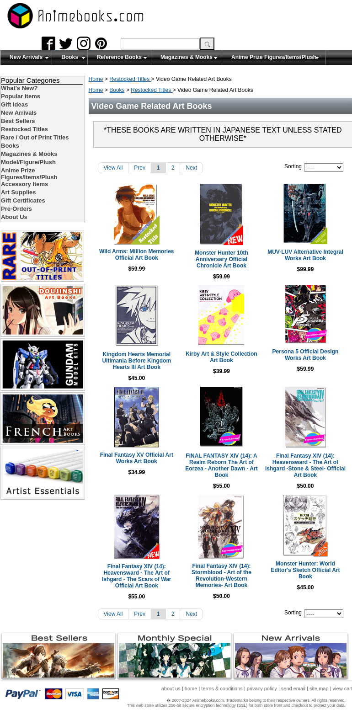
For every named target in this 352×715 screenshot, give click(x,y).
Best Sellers (18, 120)
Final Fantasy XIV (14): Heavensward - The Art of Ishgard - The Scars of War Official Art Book (135, 576)
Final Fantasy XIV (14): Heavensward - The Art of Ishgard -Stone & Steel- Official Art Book (305, 465)
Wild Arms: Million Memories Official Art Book (135, 254)
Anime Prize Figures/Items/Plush (273, 57)
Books (69, 57)
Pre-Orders (16, 208)
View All (113, 168)
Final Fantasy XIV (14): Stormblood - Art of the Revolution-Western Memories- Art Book (221, 575)
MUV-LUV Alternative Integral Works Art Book (306, 255)
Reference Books (119, 57)
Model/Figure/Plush (28, 162)
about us (171, 688)
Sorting (293, 166)
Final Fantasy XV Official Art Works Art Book (135, 458)
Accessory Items (24, 184)
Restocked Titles (130, 79)
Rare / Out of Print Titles (35, 137)
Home (96, 79)
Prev (139, 168)
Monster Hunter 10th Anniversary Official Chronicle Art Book (220, 259)
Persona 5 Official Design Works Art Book (305, 354)
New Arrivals (26, 57)
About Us (14, 216)
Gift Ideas (14, 104)
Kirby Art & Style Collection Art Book (220, 357)
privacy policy (262, 688)
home (191, 688)
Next (191, 168)
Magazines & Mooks (186, 57)
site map (319, 688)
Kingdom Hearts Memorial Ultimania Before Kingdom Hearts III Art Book (135, 360)
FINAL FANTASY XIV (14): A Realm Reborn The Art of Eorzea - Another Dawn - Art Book (220, 465)
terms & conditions (221, 688)
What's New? (19, 88)
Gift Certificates (23, 200)
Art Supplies (18, 192)
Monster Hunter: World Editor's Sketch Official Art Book (305, 570)
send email (293, 688)
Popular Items (20, 96)
